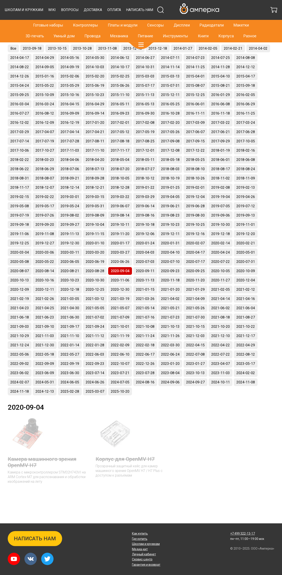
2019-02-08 (220, 198)
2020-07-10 (170, 273)
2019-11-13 (70, 245)
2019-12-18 (220, 245)
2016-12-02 (19, 134)
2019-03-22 (120, 208)
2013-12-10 (132, 59)
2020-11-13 (145, 291)
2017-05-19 (145, 143)
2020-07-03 (145, 273)
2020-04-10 (170, 263)
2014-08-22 (19, 78)
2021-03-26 (145, 310)
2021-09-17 (70, 338)
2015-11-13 (145, 106)
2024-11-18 (19, 402)
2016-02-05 (245, 106)
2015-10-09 (44, 106)
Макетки (241, 15)
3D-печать (35, 26)
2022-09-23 (95, 375)
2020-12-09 (19, 300)
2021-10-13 (170, 338)
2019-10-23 (170, 236)
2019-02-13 (245, 198)
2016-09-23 (120, 124)
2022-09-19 (70, 375)
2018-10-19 (170, 189)
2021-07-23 (170, 328)
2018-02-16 (245, 161)
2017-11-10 (95, 161)
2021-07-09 (120, 328)
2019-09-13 (245, 226)
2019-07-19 (19, 226)
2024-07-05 (120, 393)
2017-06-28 (245, 143)
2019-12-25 (19, 254)
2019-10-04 (95, 236)
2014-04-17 (19, 69)
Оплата (194, 21)
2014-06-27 (145, 69)
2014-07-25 (220, 69)
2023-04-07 (220, 375)
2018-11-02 (220, 189)
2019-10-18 (145, 236)
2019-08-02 (70, 226)
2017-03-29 (19, 143)
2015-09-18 (245, 96)
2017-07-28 (70, 152)
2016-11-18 (220, 124)
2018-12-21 (95, 198)
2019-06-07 (120, 217)
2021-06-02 (220, 319)
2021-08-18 (220, 328)
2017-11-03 (70, 161)
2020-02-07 (195, 254)
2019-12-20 (245, 245)
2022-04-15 (195, 356)
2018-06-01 (220, 171)
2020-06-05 (70, 273)
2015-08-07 (195, 96)
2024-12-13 (44, 402)
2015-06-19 (95, 96)
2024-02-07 (19, 393)
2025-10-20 (120, 402)
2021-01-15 (145, 300)
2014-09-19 (70, 78)
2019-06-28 (195, 217)
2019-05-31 (95, 217)
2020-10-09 (245, 282)
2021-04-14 (220, 310)
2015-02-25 (120, 87)
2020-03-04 (19, 263)
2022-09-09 (44, 375)
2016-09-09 (70, 124)
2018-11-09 (245, 189)
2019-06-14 (145, 217)
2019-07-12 (245, 217)
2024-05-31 (44, 393)
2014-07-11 (170, 69)
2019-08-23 (170, 226)
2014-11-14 (170, 78)
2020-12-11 (44, 300)
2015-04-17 (245, 87)
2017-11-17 (120, 161)
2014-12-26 (19, 87)
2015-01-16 (44, 87)
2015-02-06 (70, 87)
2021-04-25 (44, 319)
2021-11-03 (44, 347)
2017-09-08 (170, 152)
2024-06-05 (70, 393)
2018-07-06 (70, 180)
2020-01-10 (95, 254)
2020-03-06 (44, 263)
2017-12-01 (145, 161)
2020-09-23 (170, 282)
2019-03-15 (95, 208)
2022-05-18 (44, 365)
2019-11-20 (120, 245)
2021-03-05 (70, 310)
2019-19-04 (220, 208)
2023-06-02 (19, 384)
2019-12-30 (70, 254)
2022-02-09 (120, 356)
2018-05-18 (170, 171)
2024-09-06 (170, 393)
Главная (13, 45)
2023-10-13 (195, 384)
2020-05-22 (44, 273)
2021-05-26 (195, 319)
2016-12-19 (70, 134)
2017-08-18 (120, 152)
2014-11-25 (195, 78)
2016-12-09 (44, 134)
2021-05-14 (145, 319)
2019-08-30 (195, 226)
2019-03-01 (70, 208)
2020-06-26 (120, 273)
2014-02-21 (233, 59)
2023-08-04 (170, 384)
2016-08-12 (44, 124)
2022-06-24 (170, 365)
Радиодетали (212, 15)
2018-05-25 (195, 171)
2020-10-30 (95, 291)
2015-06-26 (120, 96)
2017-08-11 (95, 152)
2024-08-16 (145, 393)
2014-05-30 (95, 69)
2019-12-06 (145, 245)
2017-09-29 (220, 152)
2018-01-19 (220, 161)
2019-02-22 (44, 208)
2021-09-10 (44, 338)
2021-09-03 (19, 338)
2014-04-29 (44, 69)
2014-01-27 (183, 59)
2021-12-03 (195, 347)
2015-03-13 (170, 87)
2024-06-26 (95, 393)
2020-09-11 (145, 282)
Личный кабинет (144, 554)
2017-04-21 (95, 143)
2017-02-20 (170, 134)
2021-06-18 (19, 328)
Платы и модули (122, 15)
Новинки (28, 45)
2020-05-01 (245, 263)
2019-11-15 (95, 245)
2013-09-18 (32, 59)
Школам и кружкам (104, 21)
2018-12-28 (120, 198)
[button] (141, 35)
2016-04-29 (95, 115)
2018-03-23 (44, 171)
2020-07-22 (220, 273)
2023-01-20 (170, 375)
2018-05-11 (145, 171)
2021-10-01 (120, 338)
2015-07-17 (145, 96)
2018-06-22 (19, 180)
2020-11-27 (220, 291)
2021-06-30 (70, 328)
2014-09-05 (44, 78)
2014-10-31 (145, 78)
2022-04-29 (245, 356)
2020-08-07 (19, 282)
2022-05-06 (19, 365)
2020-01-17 (120, 254)
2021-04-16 (245, 310)
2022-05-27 (70, 365)
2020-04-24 (220, 263)
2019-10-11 (120, 236)
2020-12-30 (120, 300)
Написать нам (219, 21)
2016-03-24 (44, 115)
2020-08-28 (95, 282)
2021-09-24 (95, 338)
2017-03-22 (220, 134)
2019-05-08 (19, 217)
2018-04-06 (70, 171)
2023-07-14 (95, 384)
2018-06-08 (245, 171)
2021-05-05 (95, 319)
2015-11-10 (120, 106)
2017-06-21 (220, 143)
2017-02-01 (120, 134)
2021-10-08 (145, 338)
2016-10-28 (170, 124)
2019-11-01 (245, 236)
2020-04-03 (145, 263)
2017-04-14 (70, 143)
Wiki (132, 21)
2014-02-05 (208, 59)
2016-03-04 (19, 115)
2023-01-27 (195, 375)
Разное (249, 26)
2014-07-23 (195, 69)
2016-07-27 (19, 124)
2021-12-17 (245, 347)
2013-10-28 (82, 59)
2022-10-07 (120, 375)
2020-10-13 (19, 291)
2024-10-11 (220, 393)
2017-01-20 (95, 134)
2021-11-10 (70, 347)
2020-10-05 (220, 282)
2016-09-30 (145, 124)
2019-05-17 (44, 217)
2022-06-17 (145, 365)
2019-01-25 (170, 198)
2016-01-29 (220, 106)
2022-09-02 (19, 375)
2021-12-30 (44, 356)
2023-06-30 (70, 384)
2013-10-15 (57, 59)
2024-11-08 (245, 393)
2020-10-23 (70, 291)
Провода (92, 26)
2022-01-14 (70, 356)
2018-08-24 (245, 180)
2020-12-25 (95, 300)
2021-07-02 (95, 328)
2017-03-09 (195, 134)
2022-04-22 (220, 356)
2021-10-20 (220, 338)
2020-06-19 (95, 273)
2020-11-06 (120, 291)
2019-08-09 (95, 226)
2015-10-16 (70, 106)
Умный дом (64, 26)
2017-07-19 (44, 152)
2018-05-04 (120, 171)
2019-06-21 (170, 217)
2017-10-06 (19, 161)
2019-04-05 (170, 208)
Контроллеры (85, 15)
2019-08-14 (120, 226)
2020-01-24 (145, 254)
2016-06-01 (195, 115)
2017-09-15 (195, 152)
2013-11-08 (107, 59)
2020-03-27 (120, 263)
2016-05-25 (170, 115)
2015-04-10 (220, 87)
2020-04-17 (195, 263)
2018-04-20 (95, 171)
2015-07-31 (170, 96)
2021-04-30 (70, 319)
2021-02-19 (19, 310)
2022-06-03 (95, 365)
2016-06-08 (220, 115)
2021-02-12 (245, 300)
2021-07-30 (195, 328)
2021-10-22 (245, 338)
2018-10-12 (145, 189)
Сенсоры (155, 15)
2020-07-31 (245, 273)
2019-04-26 (245, 208)
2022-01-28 (95, 356)
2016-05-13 (145, 115)
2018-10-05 (120, 189)
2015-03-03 (145, 87)
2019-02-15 (19, 208)
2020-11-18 (170, 291)
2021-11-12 (95, 347)
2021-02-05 (220, 300)
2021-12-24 (19, 356)
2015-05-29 (70, 96)
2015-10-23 (95, 106)
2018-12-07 (44, 198)
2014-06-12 (120, 69)
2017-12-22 (195, 161)
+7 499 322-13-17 (242, 533)
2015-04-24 (19, 96)
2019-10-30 (220, 236)
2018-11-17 (19, 198)
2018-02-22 (19, 171)
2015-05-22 (44, 96)
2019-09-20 (44, 236)
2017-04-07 (44, 143)
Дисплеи (182, 15)
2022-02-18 (145, 356)
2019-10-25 (195, 236)
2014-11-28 (220, 78)
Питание (145, 26)
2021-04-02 (170, 310)
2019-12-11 (170, 245)
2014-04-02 (258, 59)
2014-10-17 (120, 78)
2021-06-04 (245, 319)
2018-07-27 (145, 180)
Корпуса (226, 26)
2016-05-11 (120, 115)
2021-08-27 (245, 328)
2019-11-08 (44, 245)
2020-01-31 (170, 254)
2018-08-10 (195, 180)
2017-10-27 (44, 161)
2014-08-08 (245, 69)
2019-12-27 (44, 254)
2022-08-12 (245, 365)
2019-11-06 (19, 245)
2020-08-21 (70, 282)
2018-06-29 (44, 180)
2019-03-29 (145, 208)
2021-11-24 (145, 347)
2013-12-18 (157, 59)
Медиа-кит (140, 549)
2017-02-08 (145, 134)
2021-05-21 (170, 319)
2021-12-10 (220, 347)
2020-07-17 (195, 273)
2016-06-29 (245, 115)
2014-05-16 (70, 69)
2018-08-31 (19, 189)
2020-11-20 (195, 291)
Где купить (139, 539)
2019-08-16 (145, 226)
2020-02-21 (245, 254)
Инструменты (175, 26)
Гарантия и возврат (146, 564)
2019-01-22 (145, 198)
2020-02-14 (220, 254)
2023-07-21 (120, 384)
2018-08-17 (220, 180)
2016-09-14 (95, 124)
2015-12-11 (170, 106)
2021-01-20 (170, 300)
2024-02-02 (245, 384)
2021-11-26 (170, 347)
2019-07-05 (220, 217)
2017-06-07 (195, 143)
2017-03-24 (245, 134)
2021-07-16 (145, 328)
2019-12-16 (195, 245)
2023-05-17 (245, 375)
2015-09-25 (19, 106)
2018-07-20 (120, 180)
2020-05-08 (19, 273)
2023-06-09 (44, 384)
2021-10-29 (19, 347)
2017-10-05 (245, 152)
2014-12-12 (245, 78)
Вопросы (150, 21)
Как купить (140, 533)
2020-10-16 (44, 291)
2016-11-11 (195, 124)
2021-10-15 (195, 338)
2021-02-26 (44, 310)
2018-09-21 (70, 189)
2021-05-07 (120, 319)
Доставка (173, 21)
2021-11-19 (120, 347)
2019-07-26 (44, 226)
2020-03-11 (70, 263)
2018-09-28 (95, 189)
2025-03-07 (95, 402)
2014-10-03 (95, 78)
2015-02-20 (95, 87)
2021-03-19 (120, 310)
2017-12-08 (170, 161)
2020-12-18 (70, 300)
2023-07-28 (145, 384)
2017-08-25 (145, 152)
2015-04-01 (195, 87)
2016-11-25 (245, 124)
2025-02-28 (70, 402)
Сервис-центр (142, 559)
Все (13, 59)
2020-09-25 (195, 282)
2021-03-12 (95, 310)
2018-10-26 (195, 189)
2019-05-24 (70, 217)
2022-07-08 (195, 365)
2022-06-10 (120, 365)
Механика (119, 26)
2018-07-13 (95, 180)
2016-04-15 (70, 115)
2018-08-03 (170, 180)
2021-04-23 (19, 319)
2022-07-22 (220, 365)
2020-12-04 (245, 291)
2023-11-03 (220, 384)
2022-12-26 (145, 375)
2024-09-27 (195, 393)
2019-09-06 (220, 226)
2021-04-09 (195, 310)
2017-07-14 (19, 152)
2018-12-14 (70, 198)
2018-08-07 (44, 189)
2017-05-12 (120, 143)
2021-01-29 (195, 300)
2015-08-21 (220, 96)
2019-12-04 (195, 208)
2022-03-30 (170, 356)
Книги (203, 26)
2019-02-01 (195, 198)
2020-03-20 (95, 263)
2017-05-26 (170, 143)
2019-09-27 (70, 236)
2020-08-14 (44, 282)
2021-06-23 (44, 328)
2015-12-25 (195, 106)
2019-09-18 (19, 236)
